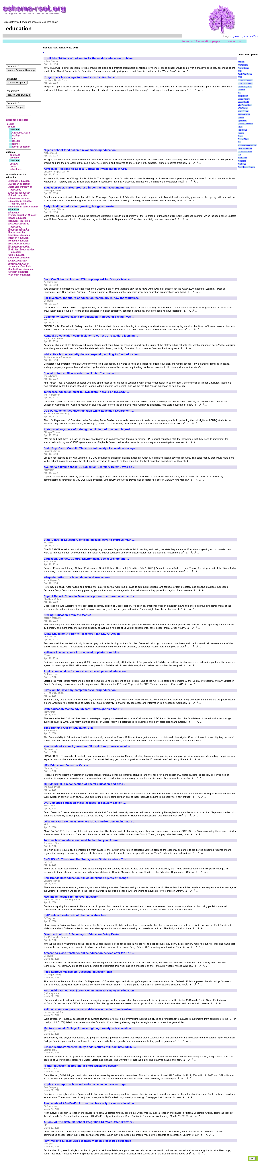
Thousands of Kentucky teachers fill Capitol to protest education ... (88, 746)
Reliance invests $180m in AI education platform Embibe (81, 652)
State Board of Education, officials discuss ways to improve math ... (89, 539)
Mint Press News (245, 105)
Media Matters (244, 99)
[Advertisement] (74, 118)
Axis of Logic (243, 68)
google (236, 36)
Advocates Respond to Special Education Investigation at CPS (85, 168)
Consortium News (245, 83)
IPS (239, 93)
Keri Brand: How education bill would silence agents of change (86, 878)
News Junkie (243, 111)
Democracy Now (244, 87)
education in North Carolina (23, 206)
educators (13, 212)
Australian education (19, 184)
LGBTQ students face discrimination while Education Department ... (89, 410)
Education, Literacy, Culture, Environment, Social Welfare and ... (86, 558)
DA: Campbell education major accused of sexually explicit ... (85, 802)
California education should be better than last (75, 915)
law (13, 138)
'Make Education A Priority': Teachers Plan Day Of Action (82, 633)
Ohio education (16, 255)
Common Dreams (245, 80)
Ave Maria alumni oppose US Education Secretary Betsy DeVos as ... (89, 466)
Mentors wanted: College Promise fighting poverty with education (87, 1028)
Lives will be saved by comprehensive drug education (80, 690)
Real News (242, 130)
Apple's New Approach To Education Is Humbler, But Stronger (85, 1084)
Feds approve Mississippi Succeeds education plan (78, 971)
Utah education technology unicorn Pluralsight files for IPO (83, 709)
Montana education (18, 240)
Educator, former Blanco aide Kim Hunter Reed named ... (82, 373)
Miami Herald (243, 102)
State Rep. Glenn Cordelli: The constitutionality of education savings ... (91, 448)
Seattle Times (243, 139)
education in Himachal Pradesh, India (20, 202)
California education (19, 192)
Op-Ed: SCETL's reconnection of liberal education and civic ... (85, 784)
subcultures (16, 169)
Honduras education (19, 221)
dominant (15, 155)
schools (16, 141)
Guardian (241, 90)
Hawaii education (17, 218)
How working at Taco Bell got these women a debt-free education (87, 1140)
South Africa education (20, 269)
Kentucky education (19, 229)
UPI (239, 155)
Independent (243, 96)
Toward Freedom (245, 149)
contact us (234, 41)
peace (13, 166)
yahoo (246, 36)
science (16, 144)
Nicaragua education (19, 246)
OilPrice (241, 118)
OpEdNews (242, 121)
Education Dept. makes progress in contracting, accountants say (87, 187)
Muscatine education (19, 243)
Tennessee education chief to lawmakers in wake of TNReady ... (86, 391)
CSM (240, 77)
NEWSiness (242, 108)
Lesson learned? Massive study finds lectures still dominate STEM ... (90, 1047)
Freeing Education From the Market (67, 615)
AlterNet (241, 62)
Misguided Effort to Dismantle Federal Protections (77, 577)
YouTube (254, 36)
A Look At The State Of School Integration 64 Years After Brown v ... (89, 1122)
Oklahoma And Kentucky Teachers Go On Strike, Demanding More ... (89, 821)
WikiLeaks (242, 161)
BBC (240, 71)
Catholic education (18, 195)
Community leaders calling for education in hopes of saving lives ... (89, 316)
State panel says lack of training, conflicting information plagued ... (88, 429)
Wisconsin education (19, 275)
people (10, 124)
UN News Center (245, 152)
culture (11, 126)
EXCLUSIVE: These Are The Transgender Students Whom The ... (86, 859)
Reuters (241, 133)
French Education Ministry (22, 215)
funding (16, 135)
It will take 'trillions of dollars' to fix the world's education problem (88, 58)
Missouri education (18, 238)
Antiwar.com (243, 65)
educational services (19, 198)
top (252, 1158)
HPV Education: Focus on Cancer (66, 765)
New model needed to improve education (71, 896)
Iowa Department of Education (18, 225)
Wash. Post (242, 158)
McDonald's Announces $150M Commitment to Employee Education (89, 990)
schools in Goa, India (19, 266)
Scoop (240, 136)
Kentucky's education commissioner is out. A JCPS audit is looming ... (91, 335)
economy (14, 157)
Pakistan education (18, 263)
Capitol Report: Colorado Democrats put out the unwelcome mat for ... (91, 596)
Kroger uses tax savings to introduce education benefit (80, 77)
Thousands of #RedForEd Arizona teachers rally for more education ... (90, 1103)
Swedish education (18, 272)
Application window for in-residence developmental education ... (86, 671)
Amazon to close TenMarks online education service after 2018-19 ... (89, 953)
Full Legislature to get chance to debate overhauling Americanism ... (89, 1009)
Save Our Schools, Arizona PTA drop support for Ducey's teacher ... (89, 279)
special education (21, 147)
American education (19, 181)
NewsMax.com (244, 114)
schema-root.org (17, 119)
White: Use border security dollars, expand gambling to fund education (91, 354)
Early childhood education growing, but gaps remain (79, 206)
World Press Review (246, 167)
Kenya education (17, 232)
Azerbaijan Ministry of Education (20, 188)
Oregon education (17, 260)
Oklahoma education (19, 257)
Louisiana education (19, 235)
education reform (21, 132)
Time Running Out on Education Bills (68, 727)
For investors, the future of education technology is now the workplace (91, 297)
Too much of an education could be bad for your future (81, 840)
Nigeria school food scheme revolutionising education (80, 150)
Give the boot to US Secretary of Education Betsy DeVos (82, 934)
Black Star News (245, 74)
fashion (14, 163)
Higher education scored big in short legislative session (81, 1065)
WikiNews (242, 164)
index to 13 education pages (201, 41)
